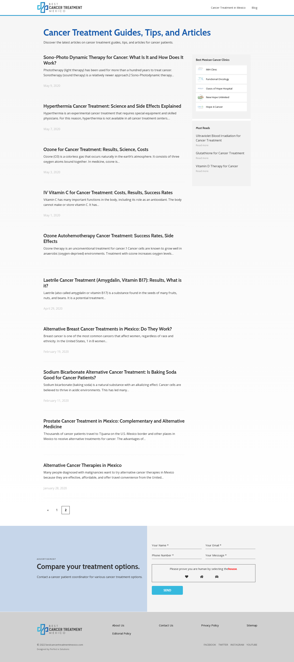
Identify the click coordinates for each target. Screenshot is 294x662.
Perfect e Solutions (59, 649)
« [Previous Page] (48, 510)
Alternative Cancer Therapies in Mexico (83, 465)
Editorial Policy (121, 633)
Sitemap (252, 625)
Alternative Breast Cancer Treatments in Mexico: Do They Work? (108, 329)
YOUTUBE (252, 644)
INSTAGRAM (237, 644)
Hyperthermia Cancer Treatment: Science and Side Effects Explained (112, 106)
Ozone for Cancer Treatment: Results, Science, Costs (96, 149)
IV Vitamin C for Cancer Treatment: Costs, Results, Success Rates (108, 192)
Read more (202, 145)
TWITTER (223, 644)
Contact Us (166, 625)
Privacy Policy (210, 625)
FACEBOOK (210, 644)
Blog (254, 7)
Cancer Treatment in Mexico (228, 7)
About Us (118, 625)
